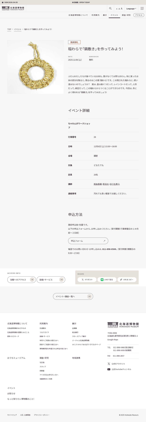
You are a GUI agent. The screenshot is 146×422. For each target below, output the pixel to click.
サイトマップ (12, 415)
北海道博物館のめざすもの (16, 328)
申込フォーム (88, 240)
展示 (105, 15)
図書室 (42, 371)
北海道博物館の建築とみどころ (18, 332)
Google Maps (112, 339)
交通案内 (43, 328)
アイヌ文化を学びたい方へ (49, 375)
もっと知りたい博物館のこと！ (20, 398)
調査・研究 (126, 15)
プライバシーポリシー (41, 415)
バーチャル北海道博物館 (80, 340)
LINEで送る (107, 280)
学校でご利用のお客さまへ (49, 340)
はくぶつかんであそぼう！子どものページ (86, 344)
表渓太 (106, 184)
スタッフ (43, 366)
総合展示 (75, 332)
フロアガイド (44, 332)
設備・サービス (51, 279)
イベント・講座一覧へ (74, 296)
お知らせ (11, 393)
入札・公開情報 (25, 415)
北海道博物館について (78, 15)
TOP (9, 29)
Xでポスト (87, 280)
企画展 (74, 328)
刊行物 (42, 362)
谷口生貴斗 (115, 184)
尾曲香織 (98, 184)
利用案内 (95, 15)
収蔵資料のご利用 (46, 379)
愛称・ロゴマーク (13, 336)
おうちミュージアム (16, 357)
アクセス (138, 15)
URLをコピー (126, 280)
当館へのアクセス (22, 279)
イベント (114, 15)
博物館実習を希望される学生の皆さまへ (54, 348)
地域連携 (76, 357)
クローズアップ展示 (79, 336)
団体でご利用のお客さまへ (49, 344)
